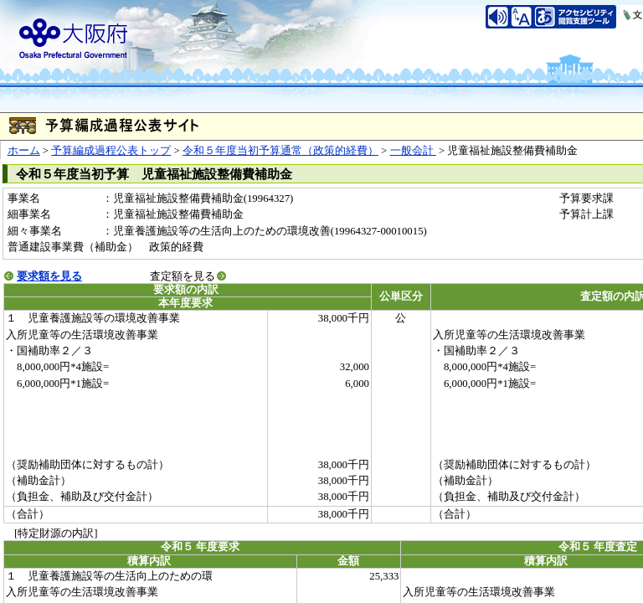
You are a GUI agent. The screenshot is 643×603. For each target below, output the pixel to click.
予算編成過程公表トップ (111, 151)
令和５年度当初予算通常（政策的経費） (280, 151)
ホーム (24, 151)
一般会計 (413, 151)
